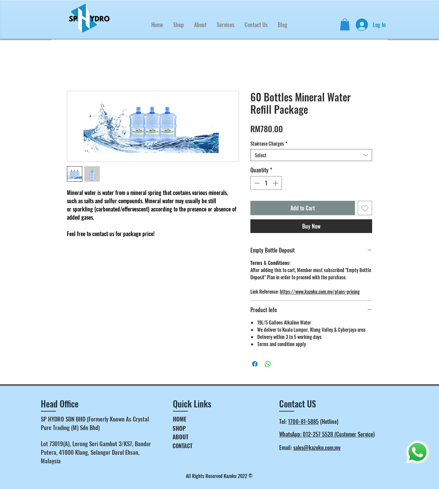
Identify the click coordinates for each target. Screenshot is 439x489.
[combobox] (311, 155)
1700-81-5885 (303, 421)
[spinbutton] (266, 183)
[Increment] (276, 183)
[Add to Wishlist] (365, 208)
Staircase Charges (268, 143)
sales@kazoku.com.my (317, 447)
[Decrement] (256, 183)
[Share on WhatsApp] (268, 364)
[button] (225, 24)
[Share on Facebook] (255, 364)
